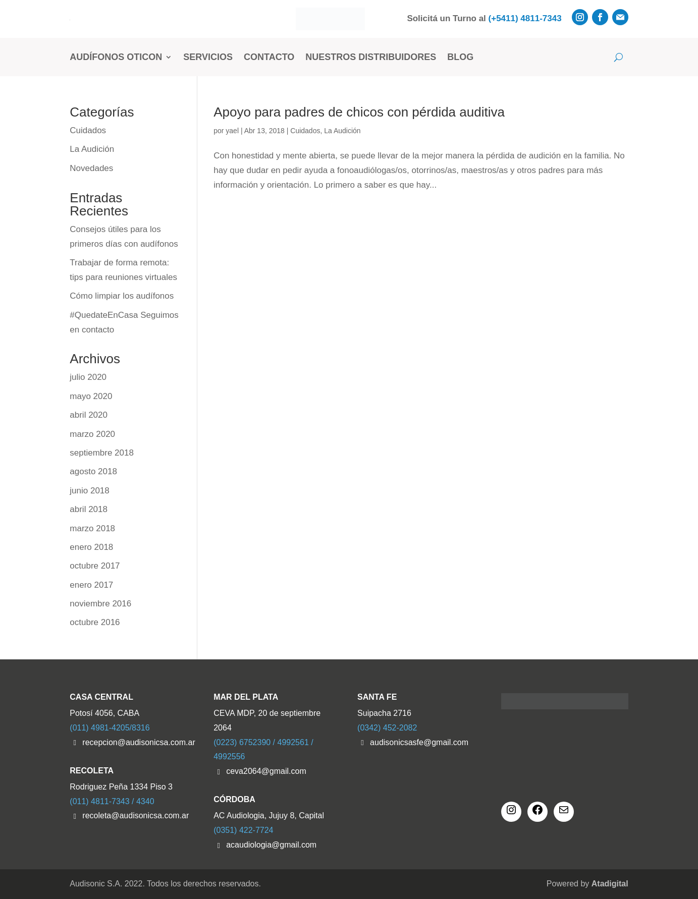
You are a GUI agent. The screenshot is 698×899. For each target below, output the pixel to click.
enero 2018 (91, 547)
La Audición (342, 131)
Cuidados (305, 131)
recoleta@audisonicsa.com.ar (135, 815)
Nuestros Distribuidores (370, 57)
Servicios (208, 57)
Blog (460, 57)
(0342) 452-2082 (387, 727)
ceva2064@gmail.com (266, 771)
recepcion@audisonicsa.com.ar (138, 742)
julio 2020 (88, 377)
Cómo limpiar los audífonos (122, 296)
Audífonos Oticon (116, 57)
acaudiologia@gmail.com (271, 844)
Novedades (91, 168)
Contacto (269, 57)
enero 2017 (91, 585)
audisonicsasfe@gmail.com (419, 742)
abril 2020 (89, 415)
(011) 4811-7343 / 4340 (112, 801)
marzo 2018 (92, 528)
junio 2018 (89, 490)
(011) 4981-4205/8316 (109, 727)
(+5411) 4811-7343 (525, 18)
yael (232, 131)
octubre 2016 (95, 622)
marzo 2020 (92, 434)
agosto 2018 (93, 471)
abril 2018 (89, 509)
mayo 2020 (91, 396)
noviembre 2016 (100, 603)
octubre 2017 (95, 566)
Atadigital (610, 883)
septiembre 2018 (102, 453)
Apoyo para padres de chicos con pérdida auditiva (359, 112)
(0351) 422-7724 (243, 830)
